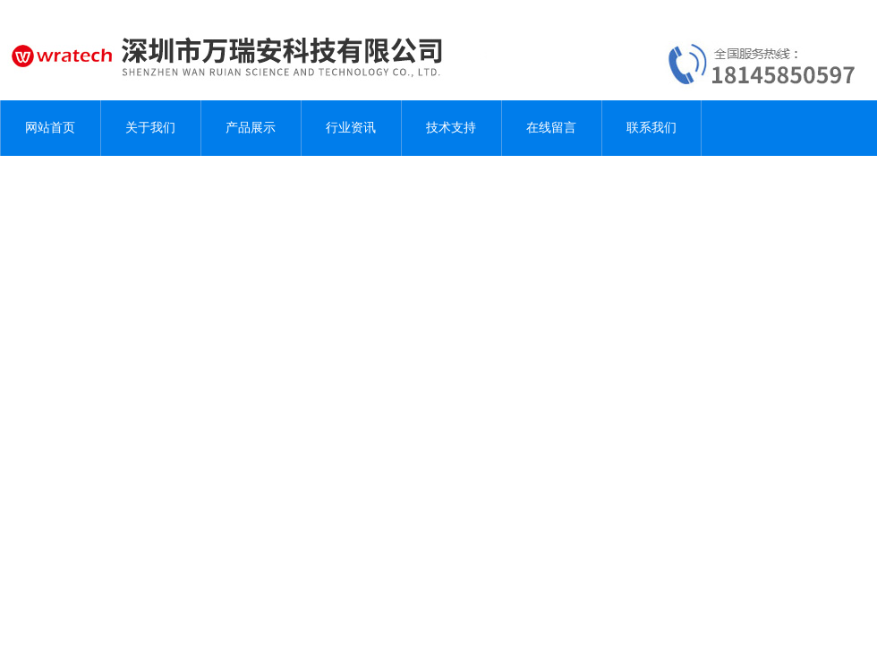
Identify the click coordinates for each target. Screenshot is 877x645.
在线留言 (551, 127)
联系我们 (651, 127)
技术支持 (451, 127)
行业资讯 (351, 127)
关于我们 (150, 127)
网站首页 (50, 127)
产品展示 (251, 127)
